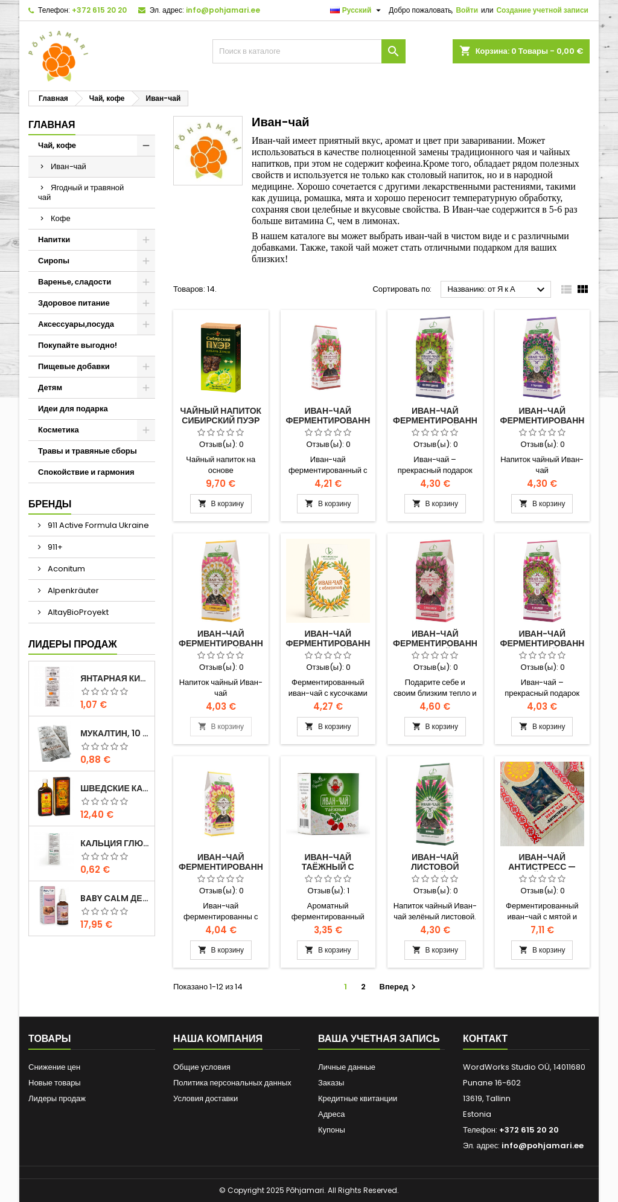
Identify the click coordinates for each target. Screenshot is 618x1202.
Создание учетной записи (542, 10)
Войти (467, 10)
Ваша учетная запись (379, 1039)
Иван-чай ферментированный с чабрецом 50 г (549, 420)
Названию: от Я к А (497, 290)
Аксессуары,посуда (76, 324)
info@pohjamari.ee (223, 10)
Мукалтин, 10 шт (115, 733)
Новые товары (54, 1082)
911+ (54, 547)
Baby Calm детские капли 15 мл (115, 898)
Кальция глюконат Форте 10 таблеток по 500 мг (115, 843)
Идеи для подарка (73, 408)
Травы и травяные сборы (87, 451)
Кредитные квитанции (357, 1098)
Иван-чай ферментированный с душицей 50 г (549, 643)
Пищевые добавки (74, 366)
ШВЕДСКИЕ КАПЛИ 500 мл (115, 788)
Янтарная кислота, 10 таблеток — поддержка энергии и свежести (115, 678)
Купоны (331, 1130)
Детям (50, 387)
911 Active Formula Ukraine (97, 525)
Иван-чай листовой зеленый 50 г (435, 866)
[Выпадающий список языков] (357, 10)
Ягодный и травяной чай (81, 192)
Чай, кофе (57, 145)
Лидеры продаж (72, 644)
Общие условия (202, 1067)
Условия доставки (205, 1098)
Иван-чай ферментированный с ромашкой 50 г (228, 643)
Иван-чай (68, 166)
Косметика (58, 429)
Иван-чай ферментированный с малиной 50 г (442, 643)
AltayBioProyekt (77, 612)
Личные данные (346, 1067)
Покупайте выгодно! (77, 345)
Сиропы (53, 260)
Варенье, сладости (74, 282)
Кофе (61, 218)
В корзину (221, 503)
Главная (51, 125)
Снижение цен (54, 1067)
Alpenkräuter (72, 590)
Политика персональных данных (232, 1082)
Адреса (331, 1114)
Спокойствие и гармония (86, 472)
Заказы (331, 1082)
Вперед (399, 986)
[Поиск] (309, 51)
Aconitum (65, 568)
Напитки (54, 239)
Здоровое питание (74, 303)
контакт (485, 1039)
